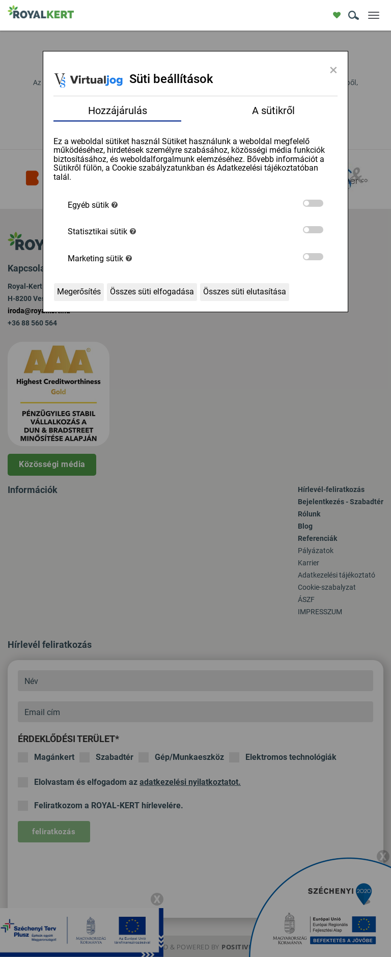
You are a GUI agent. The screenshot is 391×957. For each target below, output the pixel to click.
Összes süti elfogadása (152, 291)
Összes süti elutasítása (244, 291)
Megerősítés (79, 291)
